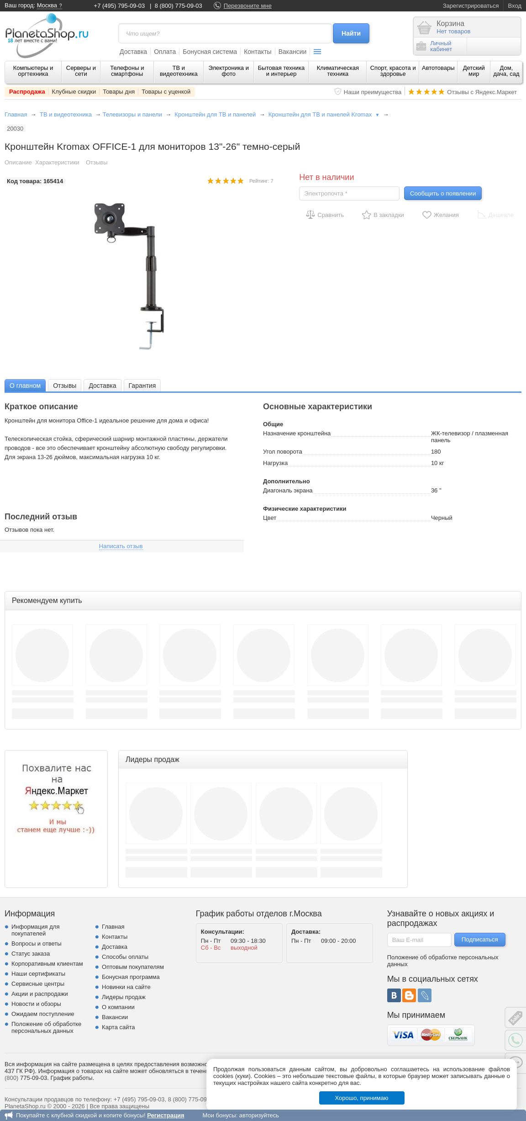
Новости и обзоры (36, 1003)
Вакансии (293, 51)
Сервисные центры (37, 983)
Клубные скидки (74, 91)
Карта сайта (118, 1027)
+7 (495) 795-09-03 (119, 5)
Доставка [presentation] (102, 385)
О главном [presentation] (25, 385)
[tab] (25, 385)
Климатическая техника (338, 70)
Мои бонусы (219, 1115)
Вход (514, 5)
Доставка (133, 51)
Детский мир (474, 70)
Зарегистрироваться (471, 5)
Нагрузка (275, 463)
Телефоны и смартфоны (127, 70)
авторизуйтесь (259, 1115)
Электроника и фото (228, 70)
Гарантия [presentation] (142, 385)
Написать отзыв (121, 546)
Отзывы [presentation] (64, 385)
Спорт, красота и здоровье (393, 70)
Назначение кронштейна (297, 433)
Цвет (269, 517)
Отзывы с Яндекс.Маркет (482, 92)
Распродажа (27, 91)
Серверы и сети (81, 70)
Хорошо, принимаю (362, 1098)
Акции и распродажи (39, 993)
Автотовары (438, 67)
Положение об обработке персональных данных (46, 1027)
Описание (18, 162)
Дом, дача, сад (506, 70)
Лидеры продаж (124, 997)
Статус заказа (30, 953)
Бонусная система (210, 51)
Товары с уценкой (166, 91)
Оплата (165, 51)
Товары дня (119, 91)
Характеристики (57, 162)
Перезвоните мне (248, 5)
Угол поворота (282, 451)
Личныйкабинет (434, 46)
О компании (118, 1007)
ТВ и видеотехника (179, 70)
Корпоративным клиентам (47, 963)
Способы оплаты (125, 956)
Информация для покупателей (35, 930)
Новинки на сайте (126, 987)
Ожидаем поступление (42, 1013)
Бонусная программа (131, 976)
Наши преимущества (373, 92)
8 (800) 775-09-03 (178, 5)
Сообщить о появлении (443, 193)
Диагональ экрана (288, 490)
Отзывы (97, 162)
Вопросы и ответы (36, 943)
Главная (16, 114)
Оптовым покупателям (133, 966)
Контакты (257, 51)
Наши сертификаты (38, 973)
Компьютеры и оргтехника (33, 70)
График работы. (72, 1077)
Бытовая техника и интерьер (281, 70)
